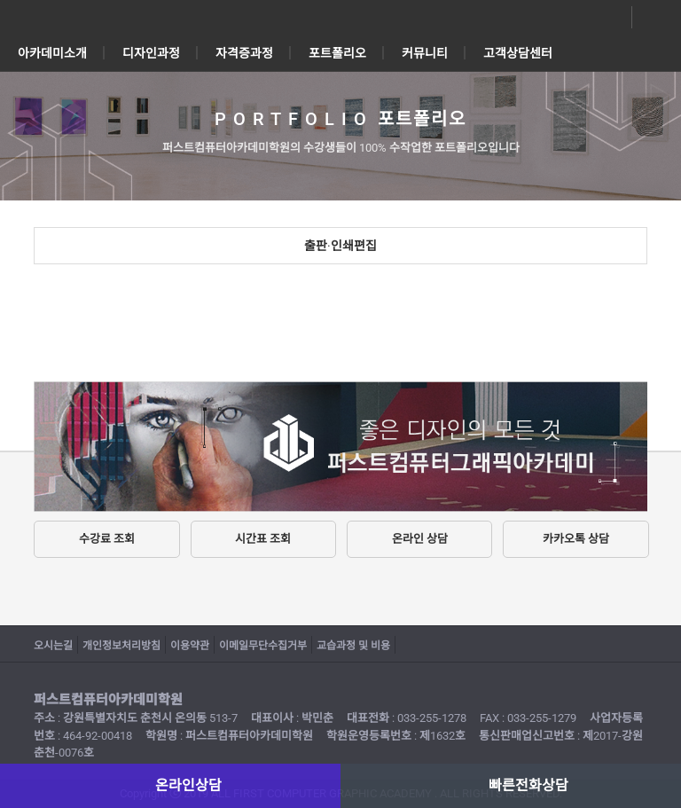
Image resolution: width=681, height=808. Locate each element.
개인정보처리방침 (121, 645)
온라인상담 (612, 17)
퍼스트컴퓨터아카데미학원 (340, 17)
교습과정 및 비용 (353, 645)
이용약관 (189, 645)
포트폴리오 (337, 53)
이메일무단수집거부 (263, 645)
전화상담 (652, 17)
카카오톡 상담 (576, 538)
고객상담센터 (517, 53)
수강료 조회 (107, 538)
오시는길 (53, 645)
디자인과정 (151, 53)
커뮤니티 (425, 53)
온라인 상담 (420, 538)
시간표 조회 (263, 538)
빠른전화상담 (528, 785)
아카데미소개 (52, 53)
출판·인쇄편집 (340, 246)
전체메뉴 (26, 17)
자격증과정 (244, 53)
